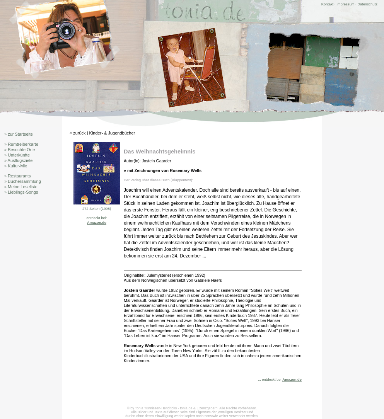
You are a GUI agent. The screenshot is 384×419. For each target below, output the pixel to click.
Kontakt (327, 4)
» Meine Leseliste (21, 186)
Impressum (345, 4)
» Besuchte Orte (19, 149)
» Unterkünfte (17, 155)
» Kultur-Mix (15, 166)
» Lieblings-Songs (21, 192)
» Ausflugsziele (18, 160)
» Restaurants (17, 176)
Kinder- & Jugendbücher (112, 133)
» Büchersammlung (22, 181)
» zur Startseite (18, 134)
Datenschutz (367, 4)
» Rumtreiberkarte (21, 144)
